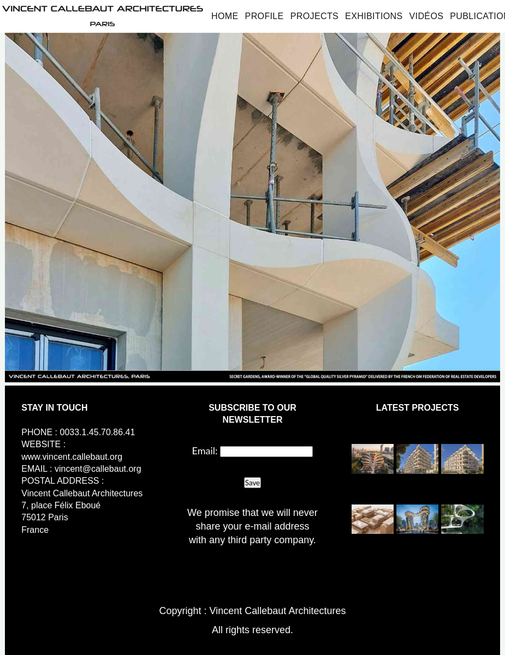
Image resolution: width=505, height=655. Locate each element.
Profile (264, 16)
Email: (205, 450)
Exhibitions (373, 16)
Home (225, 16)
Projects (314, 16)
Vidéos (426, 16)
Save (252, 482)
